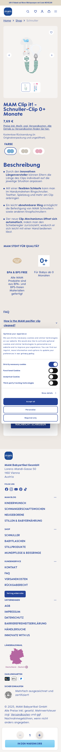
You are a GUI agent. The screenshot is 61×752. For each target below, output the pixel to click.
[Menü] (55, 12)
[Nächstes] (51, 55)
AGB (7, 605)
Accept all (30, 401)
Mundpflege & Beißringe (23, 552)
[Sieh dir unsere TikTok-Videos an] (25, 489)
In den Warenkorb (30, 743)
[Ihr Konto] (42, 12)
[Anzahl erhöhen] (39, 735)
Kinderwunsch (15, 503)
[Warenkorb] (49, 11)
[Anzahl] (29, 735)
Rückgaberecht (16, 585)
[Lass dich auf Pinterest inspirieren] (21, 489)
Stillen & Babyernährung (23, 520)
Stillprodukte (15, 547)
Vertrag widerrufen (15, 593)
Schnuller (12, 535)
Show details (47, 393)
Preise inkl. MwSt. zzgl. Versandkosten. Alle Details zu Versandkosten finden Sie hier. (27, 127)
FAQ (7, 573)
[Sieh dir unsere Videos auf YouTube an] (16, 489)
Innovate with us (17, 635)
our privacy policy (25, 353)
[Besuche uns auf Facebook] (7, 489)
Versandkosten (16, 579)
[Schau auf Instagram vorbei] (11, 489)
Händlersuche (15, 629)
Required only (31, 418)
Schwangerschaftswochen (25, 509)
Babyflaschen (15, 541)
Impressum (12, 611)
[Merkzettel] (35, 11)
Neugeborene (14, 514)
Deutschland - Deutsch (17, 667)
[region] (30, 62)
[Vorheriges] (9, 55)
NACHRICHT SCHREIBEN (30, 424)
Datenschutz (14, 617)
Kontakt (11, 567)
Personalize (30, 410)
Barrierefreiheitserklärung (26, 623)
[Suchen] (28, 11)
